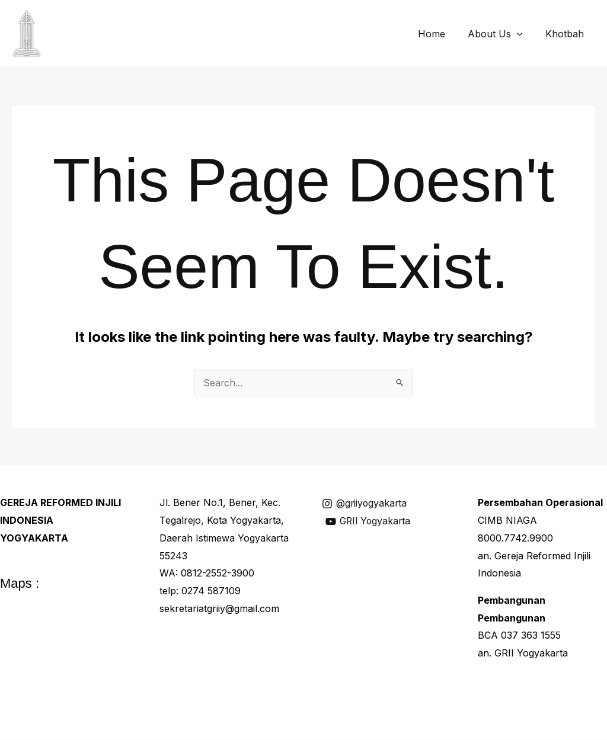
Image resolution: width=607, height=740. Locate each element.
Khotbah (566, 34)
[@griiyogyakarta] (365, 504)
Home (440, 34)
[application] (522, 34)
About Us (500, 34)
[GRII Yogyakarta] (369, 522)
